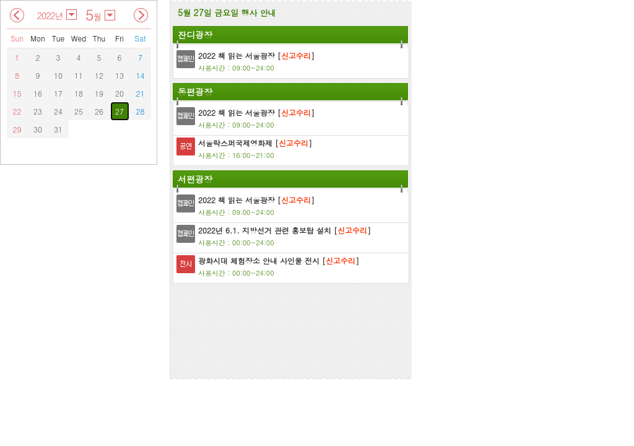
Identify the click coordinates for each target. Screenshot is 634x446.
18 (78, 93)
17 (58, 93)
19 (99, 93)
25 (78, 111)
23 (37, 111)
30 (37, 129)
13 (119, 75)
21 (140, 93)
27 (119, 111)
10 (58, 75)
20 (119, 93)
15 (17, 93)
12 (99, 75)
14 (140, 75)
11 (78, 75)
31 (58, 129)
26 (99, 111)
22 (17, 111)
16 (37, 93)
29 (17, 129)
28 (140, 111)
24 (58, 111)
